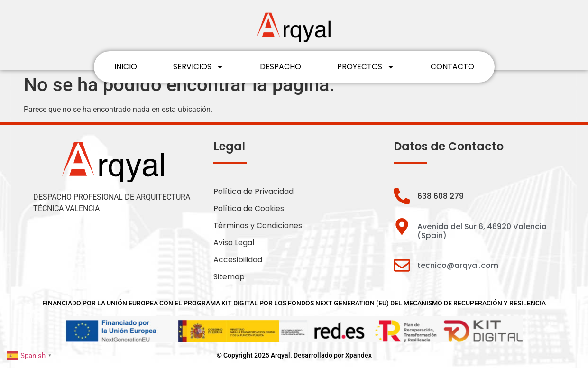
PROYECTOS (366, 66)
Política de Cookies (248, 208)
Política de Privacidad (253, 191)
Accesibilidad (237, 259)
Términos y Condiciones (257, 225)
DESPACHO (280, 66)
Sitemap (229, 276)
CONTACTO (452, 66)
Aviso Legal (233, 242)
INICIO (125, 66)
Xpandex (358, 355)
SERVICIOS (198, 66)
